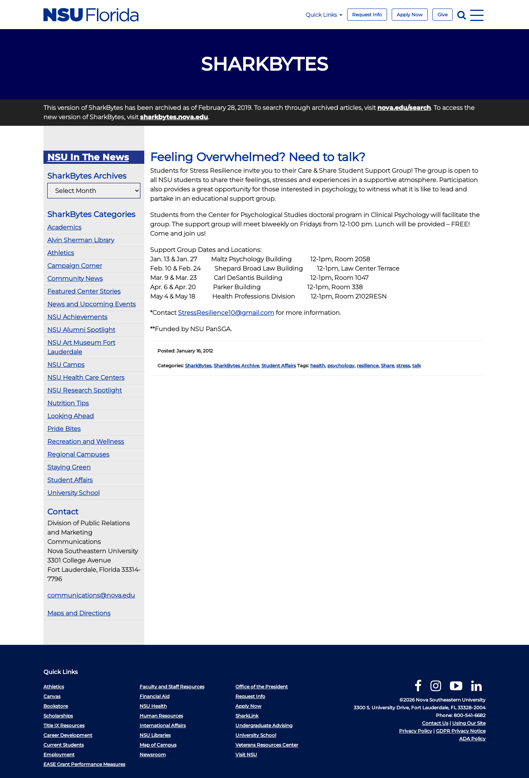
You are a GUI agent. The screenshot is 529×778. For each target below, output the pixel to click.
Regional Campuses (78, 454)
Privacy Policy (415, 731)
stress (403, 365)
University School (73, 493)
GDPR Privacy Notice (461, 731)
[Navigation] (477, 14)
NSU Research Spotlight (84, 390)
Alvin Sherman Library (80, 240)
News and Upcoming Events (91, 304)
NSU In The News (88, 157)
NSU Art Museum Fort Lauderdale (81, 347)
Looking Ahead (70, 416)
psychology (340, 365)
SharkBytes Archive (236, 365)
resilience (368, 365)
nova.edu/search (404, 107)
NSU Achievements (77, 317)
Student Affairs (70, 480)
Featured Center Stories (84, 291)
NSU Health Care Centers (85, 377)
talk (416, 365)
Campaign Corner (74, 265)
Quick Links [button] (324, 14)
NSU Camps (66, 364)
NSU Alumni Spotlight (81, 329)
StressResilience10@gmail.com (226, 312)
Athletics (60, 253)
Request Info (367, 14)
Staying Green (69, 467)
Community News (75, 278)
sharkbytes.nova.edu (174, 117)
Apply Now (410, 14)
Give (442, 14)
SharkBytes (198, 365)
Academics (64, 227)
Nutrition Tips (68, 403)
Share (387, 365)
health (317, 365)
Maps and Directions (79, 613)
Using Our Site (469, 723)
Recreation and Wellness (85, 441)
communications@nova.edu (91, 595)
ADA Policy (472, 739)
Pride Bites (64, 428)
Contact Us (435, 723)
